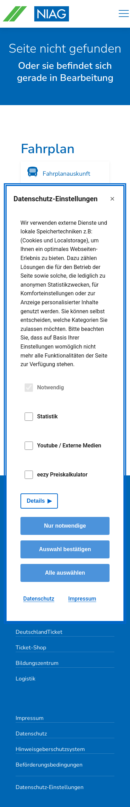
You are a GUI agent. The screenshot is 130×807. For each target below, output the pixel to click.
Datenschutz (31, 734)
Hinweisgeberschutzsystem (50, 749)
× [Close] (112, 198)
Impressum (30, 718)
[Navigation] (124, 14)
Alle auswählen (65, 573)
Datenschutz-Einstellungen (50, 787)
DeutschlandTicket (39, 632)
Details (36, 501)
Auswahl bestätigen (65, 549)
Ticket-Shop (31, 647)
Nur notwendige (65, 526)
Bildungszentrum (37, 663)
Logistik (25, 679)
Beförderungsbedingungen (49, 765)
